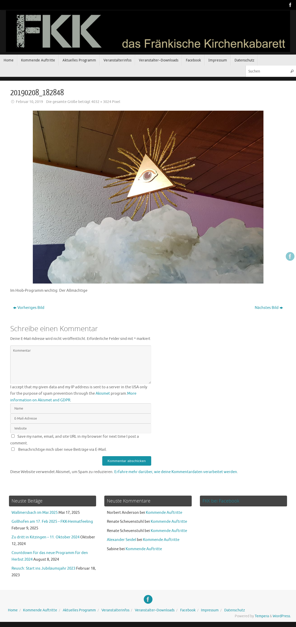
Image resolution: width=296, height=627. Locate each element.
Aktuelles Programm (79, 610)
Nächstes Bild (269, 307)
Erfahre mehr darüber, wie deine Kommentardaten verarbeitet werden (175, 471)
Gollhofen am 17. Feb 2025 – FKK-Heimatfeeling (52, 521)
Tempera (262, 616)
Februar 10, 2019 (29, 102)
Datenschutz (234, 610)
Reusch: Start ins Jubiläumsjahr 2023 (43, 568)
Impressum (210, 610)
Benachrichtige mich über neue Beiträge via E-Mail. (62, 449)
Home (13, 610)
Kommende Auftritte (164, 512)
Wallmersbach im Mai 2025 (35, 512)
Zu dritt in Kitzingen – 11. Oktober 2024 (45, 537)
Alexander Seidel (121, 539)
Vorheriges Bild (28, 307)
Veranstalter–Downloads (155, 610)
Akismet (103, 393)
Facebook (188, 610)
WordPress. (282, 616)
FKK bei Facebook (220, 501)
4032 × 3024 (101, 102)
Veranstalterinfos (115, 610)
